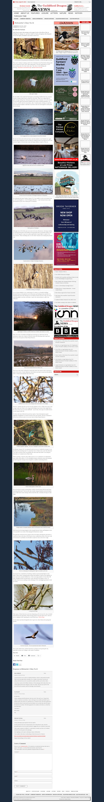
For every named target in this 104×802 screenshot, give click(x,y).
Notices (78, 13)
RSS (87, 794)
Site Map (16, 18)
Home (16, 13)
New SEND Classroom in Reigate (62, 274)
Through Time (20, 16)
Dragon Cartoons (49, 18)
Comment (16, 751)
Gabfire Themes (87, 797)
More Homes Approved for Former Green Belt (65, 292)
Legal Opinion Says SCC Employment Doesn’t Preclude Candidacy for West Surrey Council (66, 351)
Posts (65, 797)
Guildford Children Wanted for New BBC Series (65, 299)
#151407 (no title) (20, 794)
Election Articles (74, 18)
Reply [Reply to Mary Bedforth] (45, 673)
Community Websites (25, 18)
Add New (68, 797)
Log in (62, 797)
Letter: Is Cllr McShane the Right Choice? (64, 285)
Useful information (37, 18)
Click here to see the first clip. (24, 67)
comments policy (24, 746)
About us (25, 13)
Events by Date (35, 791)
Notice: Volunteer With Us (61, 271)
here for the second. (37, 67)
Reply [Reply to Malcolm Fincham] (45, 718)
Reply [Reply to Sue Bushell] (45, 691)
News (70, 13)
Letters (54, 13)
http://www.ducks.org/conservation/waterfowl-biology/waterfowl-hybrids (29, 736)
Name (15, 771)
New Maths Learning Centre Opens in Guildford (65, 302)
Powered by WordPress (75, 797)
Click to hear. (41, 617)
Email (16, 776)
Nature (63, 13)
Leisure (45, 13)
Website (16, 780)
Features (35, 13)
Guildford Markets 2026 (62, 18)
